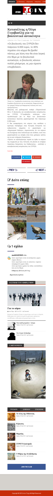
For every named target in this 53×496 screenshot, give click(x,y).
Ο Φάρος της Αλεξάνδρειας (26, 454)
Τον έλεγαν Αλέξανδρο (23, 333)
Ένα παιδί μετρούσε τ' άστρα (25, 323)
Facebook (16, 157)
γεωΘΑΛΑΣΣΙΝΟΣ (17, 255)
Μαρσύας (37, 1)
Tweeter (26, 157)
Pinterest (26, 161)
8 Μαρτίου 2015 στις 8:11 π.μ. (21, 271)
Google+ (36, 157)
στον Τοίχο (26, 493)
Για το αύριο (14, 308)
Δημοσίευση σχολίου (16, 275)
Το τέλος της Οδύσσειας (17, 1)
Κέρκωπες (29, 1)
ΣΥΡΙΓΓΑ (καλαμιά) (24, 444)
